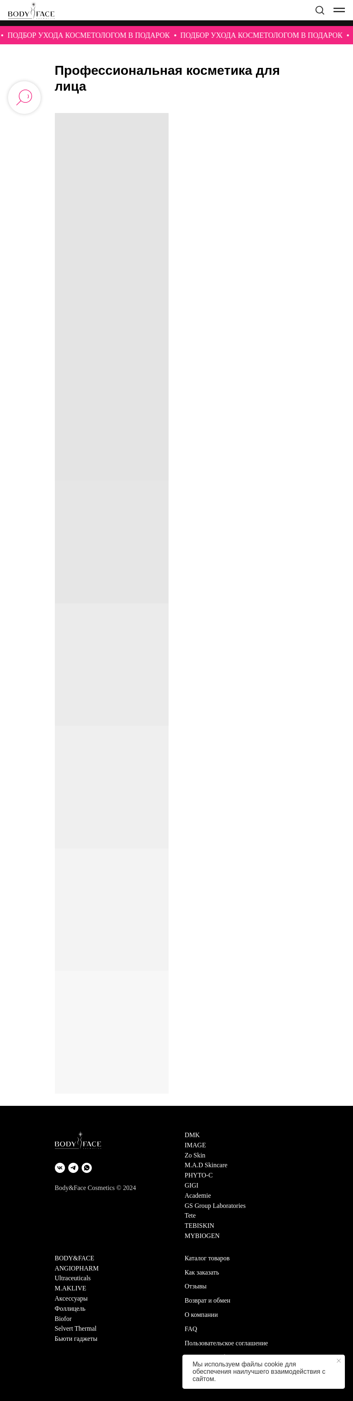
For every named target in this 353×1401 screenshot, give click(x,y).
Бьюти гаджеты (76, 1338)
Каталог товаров (207, 1258)
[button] (320, 10)
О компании (201, 1314)
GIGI (192, 1185)
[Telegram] (73, 1168)
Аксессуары (71, 1298)
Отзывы (196, 1286)
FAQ (191, 1328)
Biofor (63, 1318)
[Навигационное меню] (339, 13)
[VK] (60, 1168)
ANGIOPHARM (77, 1268)
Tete (190, 1215)
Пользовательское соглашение (226, 1343)
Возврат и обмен (208, 1300)
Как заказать (202, 1272)
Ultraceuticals (73, 1278)
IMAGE (195, 1145)
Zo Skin (195, 1155)
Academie (198, 1195)
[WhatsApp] (87, 1168)
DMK (192, 1134)
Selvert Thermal (76, 1328)
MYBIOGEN (202, 1235)
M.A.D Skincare (206, 1165)
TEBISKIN (199, 1225)
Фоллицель (70, 1308)
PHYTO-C (199, 1175)
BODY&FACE (75, 1258)
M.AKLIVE (71, 1288)
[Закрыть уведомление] (339, 1361)
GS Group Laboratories (215, 1205)
